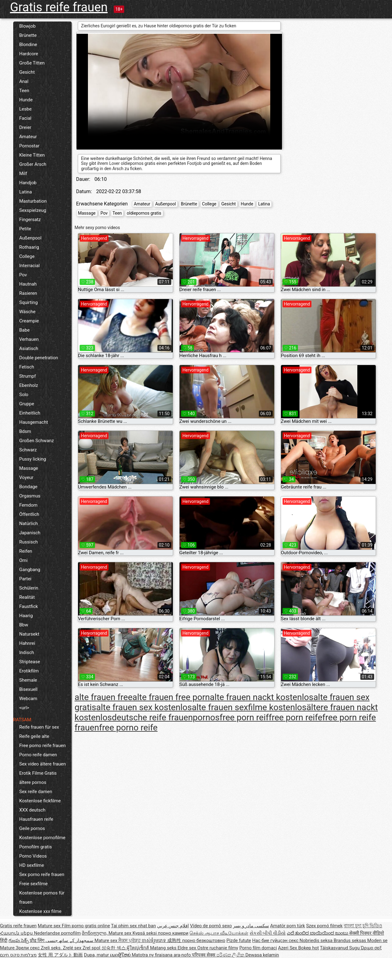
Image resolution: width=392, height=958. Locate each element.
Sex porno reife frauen (42, 874)
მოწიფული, (95, 933)
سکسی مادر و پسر (251, 926)
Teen (24, 90)
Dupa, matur (97, 955)
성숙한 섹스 (114, 948)
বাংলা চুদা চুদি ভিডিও (363, 926)
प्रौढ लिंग (37, 940)
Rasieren (28, 293)
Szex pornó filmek (324, 926)
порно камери (173, 933)
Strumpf (27, 376)
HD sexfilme (31, 865)
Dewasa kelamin (262, 955)
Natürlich (28, 523)
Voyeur (26, 477)
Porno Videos (33, 856)
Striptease (29, 661)
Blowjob (27, 26)
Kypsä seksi (145, 933)
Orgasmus (30, 496)
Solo (24, 394)
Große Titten (32, 63)
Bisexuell (28, 689)
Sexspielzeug (32, 210)
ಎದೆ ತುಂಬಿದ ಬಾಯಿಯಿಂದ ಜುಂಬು (318, 933)
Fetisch (26, 367)
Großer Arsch (32, 164)
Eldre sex (187, 948)
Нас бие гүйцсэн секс (275, 940)
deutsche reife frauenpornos (166, 717)
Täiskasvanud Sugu (340, 948)
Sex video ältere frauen (42, 764)
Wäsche (27, 311)
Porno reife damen (38, 754)
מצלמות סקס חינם (18, 955)
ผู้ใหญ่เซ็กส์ (138, 948)
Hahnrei (27, 643)
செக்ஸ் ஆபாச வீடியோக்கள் (218, 933)
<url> (24, 708)
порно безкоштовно (203, 940)
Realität (27, 597)
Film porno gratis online (86, 926)
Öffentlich (29, 514)
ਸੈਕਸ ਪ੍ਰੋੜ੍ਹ (129, 940)
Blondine (28, 44)
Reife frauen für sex (39, 727)
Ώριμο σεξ (371, 948)
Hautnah (28, 284)
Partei (25, 579)
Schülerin (28, 588)
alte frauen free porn (171, 697)
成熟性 (174, 940)
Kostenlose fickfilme (40, 801)
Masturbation (33, 201)
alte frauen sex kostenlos (144, 707)
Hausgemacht (33, 422)
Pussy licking (32, 459)
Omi (23, 560)
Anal (24, 81)
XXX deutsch (32, 810)
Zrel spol (91, 948)
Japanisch (30, 532)
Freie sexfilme (33, 883)
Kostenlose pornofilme (42, 837)
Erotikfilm (29, 671)
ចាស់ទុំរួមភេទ (154, 940)
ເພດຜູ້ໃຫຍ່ (121, 955)
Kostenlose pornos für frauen (42, 897)
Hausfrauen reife (36, 819)
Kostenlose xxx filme (40, 911)
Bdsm (25, 431)
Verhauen (29, 339)
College (27, 256)
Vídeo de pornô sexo (211, 926)
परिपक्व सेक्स (204, 955)
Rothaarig (29, 247)
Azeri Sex (288, 948)
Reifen (25, 551)
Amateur (28, 136)
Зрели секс (28, 948)
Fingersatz (30, 219)
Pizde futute (238, 940)
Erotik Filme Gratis (38, 773)
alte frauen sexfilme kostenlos (249, 707)
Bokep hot (308, 948)
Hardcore (28, 53)
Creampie (29, 321)
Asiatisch (28, 348)
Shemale (28, 680)
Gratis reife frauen (59, 7)
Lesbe (25, 109)
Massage (28, 468)
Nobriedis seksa (316, 940)
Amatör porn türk (287, 926)
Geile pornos (32, 828)
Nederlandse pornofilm (57, 933)
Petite (25, 229)
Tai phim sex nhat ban (133, 926)
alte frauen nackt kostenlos (262, 697)
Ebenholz (28, 385)
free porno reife (128, 727)
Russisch (28, 542)
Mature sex (50, 926)
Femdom (28, 505)
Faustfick (28, 606)
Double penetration (38, 357)
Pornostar (29, 146)
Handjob (28, 182)
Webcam (28, 698)
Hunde (26, 100)
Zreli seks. (52, 948)
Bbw (23, 625)
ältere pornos (32, 782)
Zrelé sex (72, 948)
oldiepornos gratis (144, 213)
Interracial (29, 265)
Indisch (26, 652)
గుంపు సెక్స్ (19, 940)
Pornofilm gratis (35, 847)
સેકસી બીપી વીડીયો (268, 933)
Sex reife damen (35, 791)
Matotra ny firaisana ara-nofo (162, 955)
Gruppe (26, 404)
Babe (24, 330)
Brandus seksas (350, 940)
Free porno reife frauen (42, 745)
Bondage (28, 486)
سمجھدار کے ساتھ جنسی (70, 940)
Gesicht (27, 72)
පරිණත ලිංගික (230, 955)
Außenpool (30, 238)
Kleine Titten (32, 155)
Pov (23, 275)
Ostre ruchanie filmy (217, 948)
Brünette (28, 35)
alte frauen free (104, 697)
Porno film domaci (258, 948)
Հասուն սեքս (17, 933)
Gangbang (29, 569)
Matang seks (164, 948)
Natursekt (29, 634)
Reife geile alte (34, 736)
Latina (25, 192)
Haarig (26, 615)
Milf (23, 173)
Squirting (28, 302)
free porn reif (244, 717)
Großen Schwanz (36, 440)
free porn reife (295, 717)
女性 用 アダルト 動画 (60, 955)
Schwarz (28, 450)
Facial (25, 118)
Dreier (25, 127)
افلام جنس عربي (173, 926)
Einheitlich (30, 413)
